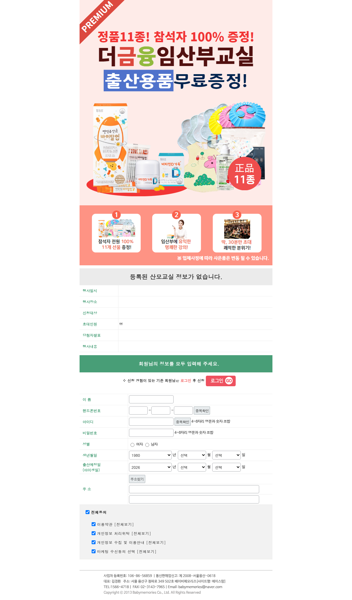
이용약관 (105, 524)
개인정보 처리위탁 (113, 533)
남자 (154, 444)
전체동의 (99, 512)
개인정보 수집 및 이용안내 (121, 542)
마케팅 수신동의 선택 (116, 551)
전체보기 (124, 524)
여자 (139, 444)
